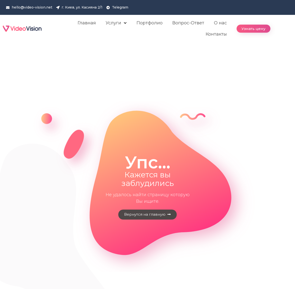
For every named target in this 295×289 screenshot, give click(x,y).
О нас (220, 23)
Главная (87, 23)
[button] (253, 29)
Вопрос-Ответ (188, 23)
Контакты (216, 34)
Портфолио (150, 23)
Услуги (116, 23)
